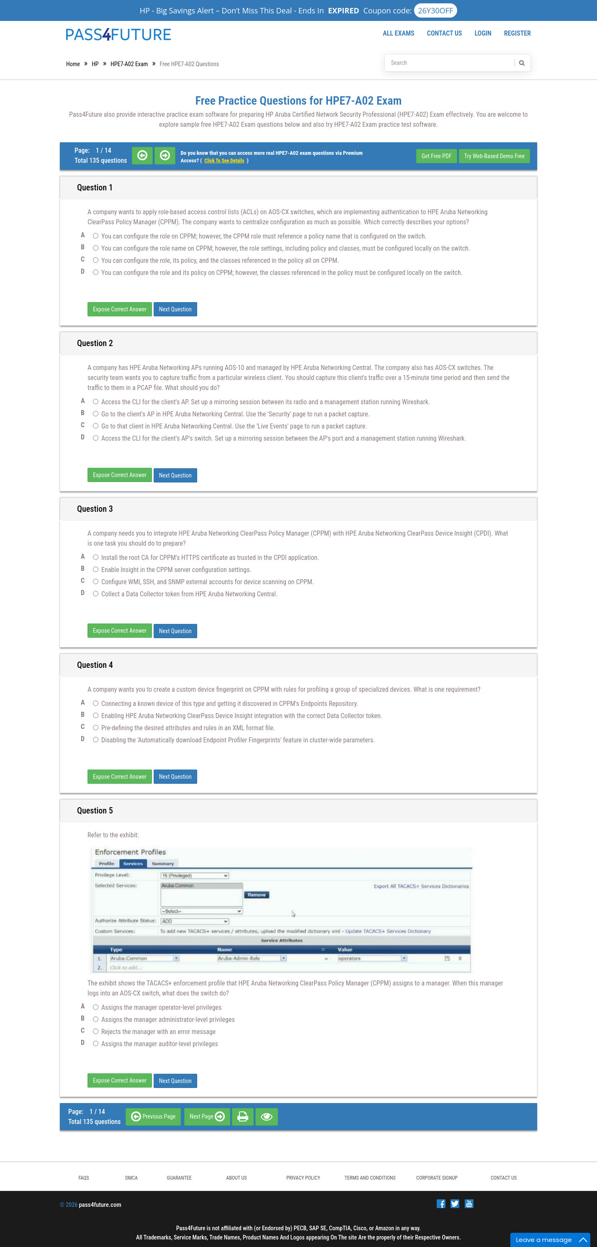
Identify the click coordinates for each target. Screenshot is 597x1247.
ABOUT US (236, 1175)
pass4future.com (100, 1202)
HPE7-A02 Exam (129, 64)
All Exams (398, 33)
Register (517, 33)
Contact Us (444, 33)
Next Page (207, 1114)
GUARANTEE (179, 1175)
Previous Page (153, 1114)
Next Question (175, 309)
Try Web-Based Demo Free (494, 156)
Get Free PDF (437, 156)
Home (73, 64)
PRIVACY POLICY (303, 1175)
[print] (243, 1114)
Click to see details (224, 161)
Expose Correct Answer (120, 309)
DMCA (131, 1175)
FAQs (83, 1175)
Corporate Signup (437, 1175)
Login (483, 33)
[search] (521, 63)
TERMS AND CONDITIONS (370, 1175)
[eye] (266, 1114)
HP (95, 64)
